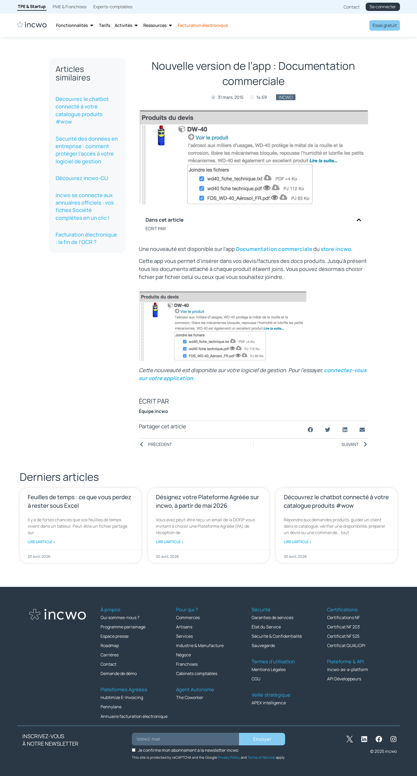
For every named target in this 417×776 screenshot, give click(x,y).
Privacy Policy (229, 757)
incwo (286, 97)
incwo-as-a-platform (347, 669)
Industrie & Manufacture (200, 645)
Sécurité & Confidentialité (277, 636)
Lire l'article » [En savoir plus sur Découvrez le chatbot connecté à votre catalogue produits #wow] (297, 541)
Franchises (187, 664)
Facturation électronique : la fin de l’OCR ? (86, 238)
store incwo (336, 249)
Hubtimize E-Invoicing (122, 697)
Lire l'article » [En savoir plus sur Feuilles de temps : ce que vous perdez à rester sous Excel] (41, 541)
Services (184, 636)
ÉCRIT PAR (155, 228)
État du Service (266, 627)
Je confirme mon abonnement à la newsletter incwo (188, 750)
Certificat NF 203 (343, 627)
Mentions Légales (269, 669)
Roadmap (110, 645)
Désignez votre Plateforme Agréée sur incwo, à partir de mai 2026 (207, 501)
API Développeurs (344, 679)
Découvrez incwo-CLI (82, 178)
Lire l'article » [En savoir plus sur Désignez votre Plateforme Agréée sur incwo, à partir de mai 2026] (170, 541)
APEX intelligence (269, 703)
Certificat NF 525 (343, 636)
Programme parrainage (123, 627)
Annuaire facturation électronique (134, 716)
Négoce (183, 655)
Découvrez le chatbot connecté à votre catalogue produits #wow (82, 110)
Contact (108, 664)
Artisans (184, 627)
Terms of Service (261, 757)
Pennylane (111, 707)
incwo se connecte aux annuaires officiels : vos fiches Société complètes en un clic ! (85, 206)
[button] (358, 219)
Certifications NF (343, 617)
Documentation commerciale (274, 249)
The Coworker (189, 697)
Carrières (110, 655)
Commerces (188, 617)
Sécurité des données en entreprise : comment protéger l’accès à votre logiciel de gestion (87, 150)
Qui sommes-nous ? (120, 617)
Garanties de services (272, 617)
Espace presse (114, 636)
